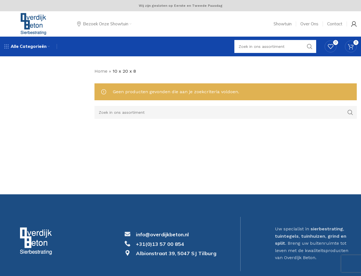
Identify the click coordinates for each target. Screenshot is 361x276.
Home (100, 71)
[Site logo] (33, 23)
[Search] (225, 112)
